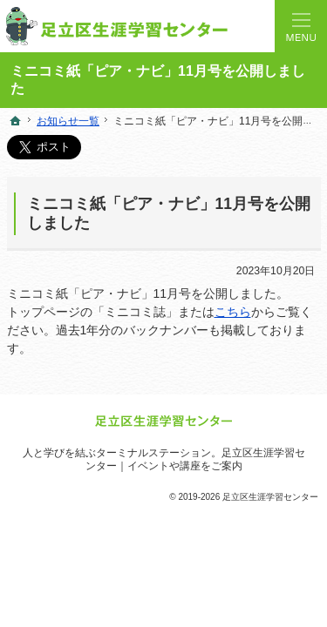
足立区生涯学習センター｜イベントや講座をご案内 (195, 459)
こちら (233, 312)
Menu (301, 26)
